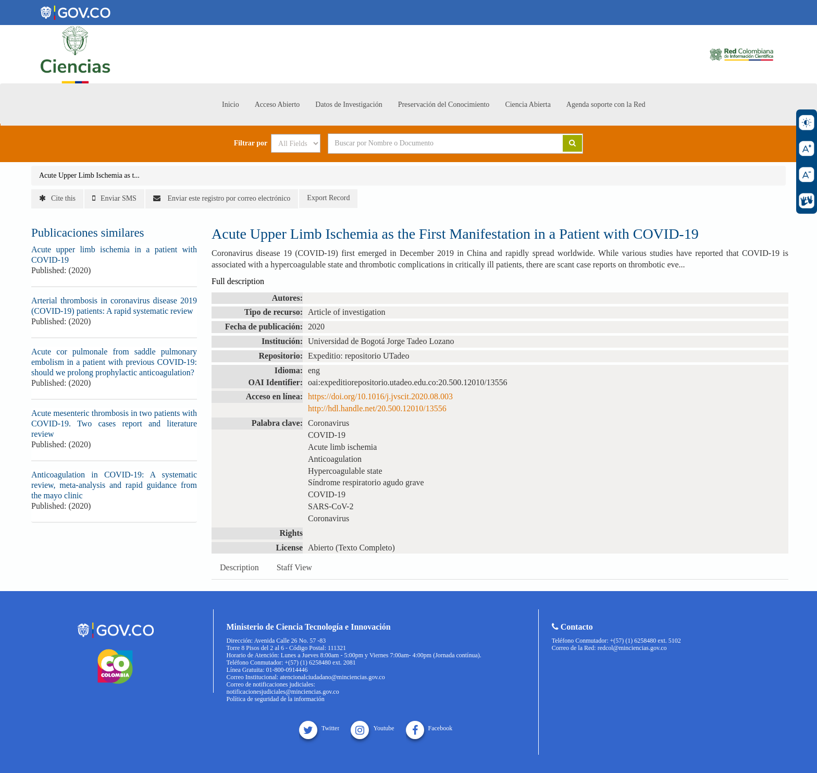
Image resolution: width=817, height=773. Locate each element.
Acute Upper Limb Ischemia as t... (89, 175)
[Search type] (295, 143)
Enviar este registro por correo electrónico (221, 198)
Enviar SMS (114, 198)
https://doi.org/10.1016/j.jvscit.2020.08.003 (380, 396)
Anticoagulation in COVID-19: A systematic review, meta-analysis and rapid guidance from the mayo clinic (114, 485)
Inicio (230, 104)
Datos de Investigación (348, 104)
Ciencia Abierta (527, 104)
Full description (238, 281)
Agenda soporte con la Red (606, 104)
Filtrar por (251, 143)
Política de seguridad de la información (276, 699)
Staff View (294, 567)
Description (239, 567)
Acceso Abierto (277, 104)
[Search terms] (432, 143)
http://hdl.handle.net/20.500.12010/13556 (377, 408)
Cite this (57, 198)
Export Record (328, 198)
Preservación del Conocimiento (444, 104)
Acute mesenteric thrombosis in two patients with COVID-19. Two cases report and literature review (114, 423)
